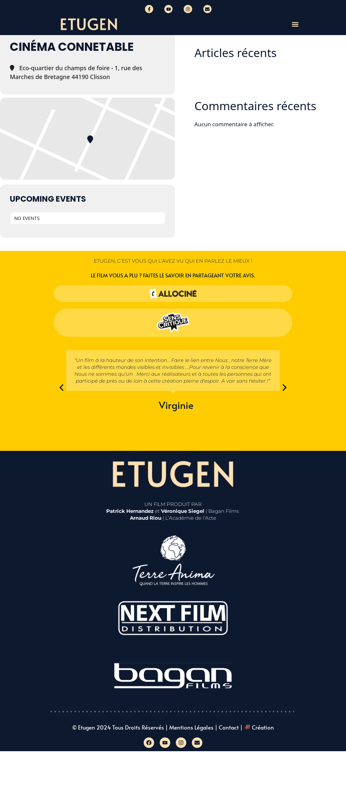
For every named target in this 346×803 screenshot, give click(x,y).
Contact (229, 727)
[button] (295, 24)
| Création (257, 727)
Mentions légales (191, 727)
